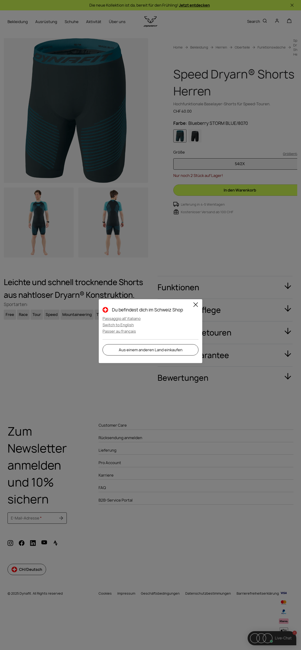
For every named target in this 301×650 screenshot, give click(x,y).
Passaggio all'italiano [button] (122, 318)
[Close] (195, 305)
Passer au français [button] (119, 331)
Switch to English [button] (118, 325)
